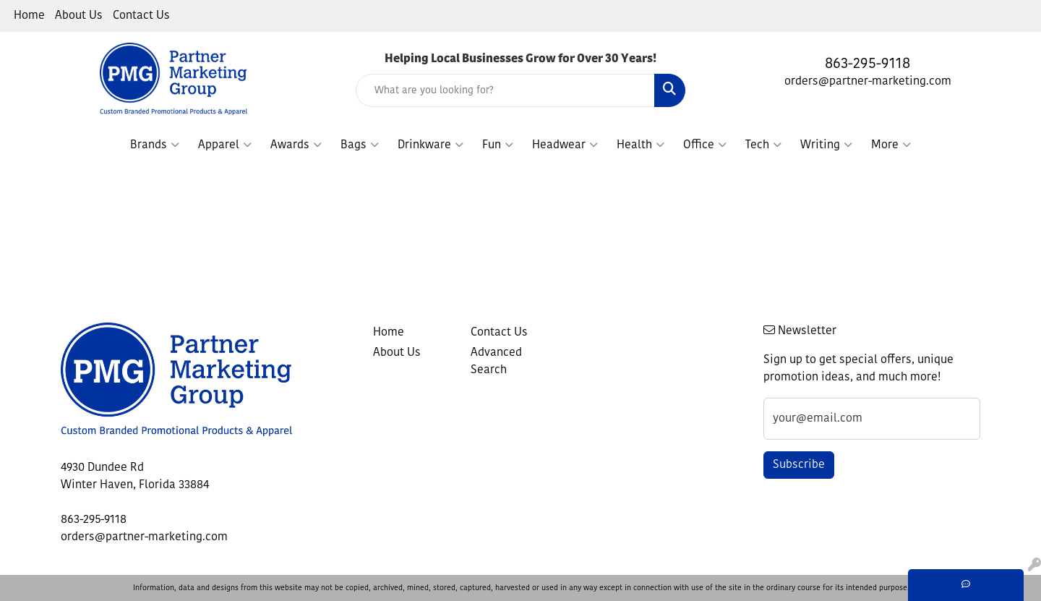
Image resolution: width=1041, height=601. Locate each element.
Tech (763, 145)
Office (705, 145)
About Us (79, 16)
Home (29, 16)
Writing (826, 145)
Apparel (225, 145)
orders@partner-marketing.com (867, 82)
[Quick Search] (505, 90)
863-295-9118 (867, 64)
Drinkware (430, 145)
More (891, 145)
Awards (296, 145)
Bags (359, 145)
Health (640, 145)
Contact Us (141, 16)
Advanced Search (496, 361)
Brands (154, 145)
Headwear (565, 145)
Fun (497, 145)
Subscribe (799, 465)
